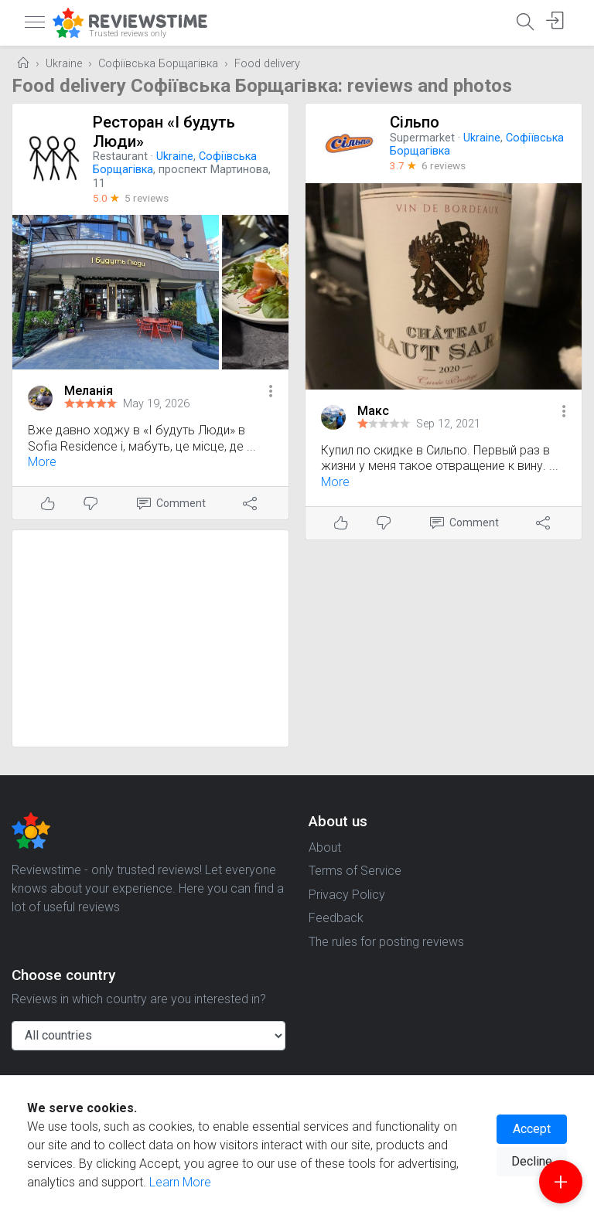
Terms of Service (355, 870)
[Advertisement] (150, 638)
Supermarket (422, 138)
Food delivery (267, 63)
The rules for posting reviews (386, 941)
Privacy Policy (347, 894)
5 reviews (147, 198)
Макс (373, 410)
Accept (532, 1128)
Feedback (336, 917)
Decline (531, 1161)
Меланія (88, 390)
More (42, 461)
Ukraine (64, 63)
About (325, 847)
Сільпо (414, 122)
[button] (271, 392)
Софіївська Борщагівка (158, 63)
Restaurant (120, 156)
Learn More (180, 1182)
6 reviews (444, 165)
